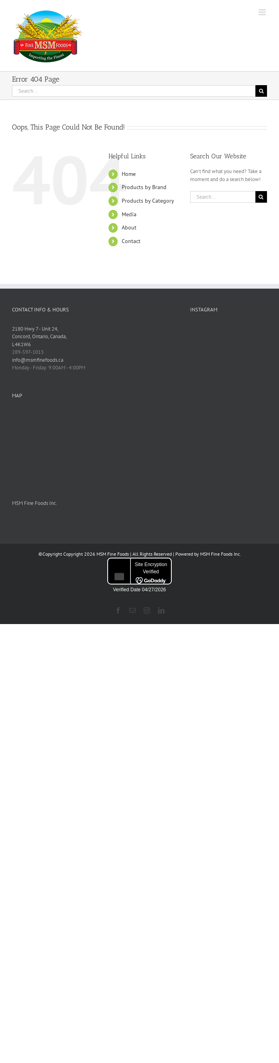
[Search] (261, 91)
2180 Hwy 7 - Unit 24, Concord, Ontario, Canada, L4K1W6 (39, 336)
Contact (131, 241)
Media (129, 214)
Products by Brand (144, 187)
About (129, 227)
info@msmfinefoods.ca (37, 360)
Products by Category (148, 200)
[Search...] (133, 91)
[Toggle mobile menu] (263, 12)
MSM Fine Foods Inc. (34, 503)
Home (129, 173)
